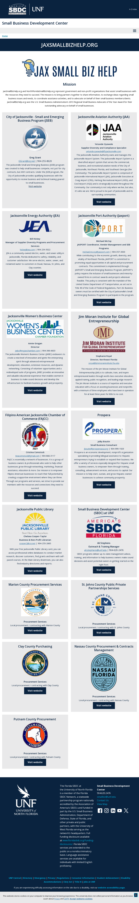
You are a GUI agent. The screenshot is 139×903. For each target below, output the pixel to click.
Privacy (57, 898)
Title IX (78, 881)
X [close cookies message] (135, 895)
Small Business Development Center (35, 23)
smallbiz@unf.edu (106, 796)
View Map (102, 804)
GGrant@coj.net (27, 161)
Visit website (103, 201)
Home (5, 36)
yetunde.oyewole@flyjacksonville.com (103, 151)
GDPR (66, 898)
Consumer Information (83, 878)
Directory (27, 878)
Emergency (40, 878)
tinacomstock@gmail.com (27, 455)
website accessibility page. (111, 887)
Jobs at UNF (89, 881)
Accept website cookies (81, 898)
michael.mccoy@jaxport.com (96, 251)
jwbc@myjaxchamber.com (27, 350)
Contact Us (103, 800)
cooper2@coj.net (27, 543)
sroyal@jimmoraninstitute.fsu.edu (104, 363)
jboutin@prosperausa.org (96, 448)
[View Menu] (134, 31)
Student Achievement (108, 878)
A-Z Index (133, 9)
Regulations (63, 878)
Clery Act (67, 881)
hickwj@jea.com (27, 249)
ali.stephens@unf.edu (95, 550)
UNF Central (15, 878)
